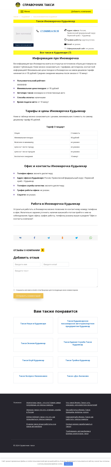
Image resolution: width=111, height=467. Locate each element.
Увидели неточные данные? (23, 45)
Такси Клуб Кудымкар (33, 360)
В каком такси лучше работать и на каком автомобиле (41, 425)
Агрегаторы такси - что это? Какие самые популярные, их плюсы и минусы (43, 403)
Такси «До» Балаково (78, 376)
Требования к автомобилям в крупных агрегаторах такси (78, 432)
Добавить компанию (81, 11)
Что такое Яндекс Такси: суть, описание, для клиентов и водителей (81, 403)
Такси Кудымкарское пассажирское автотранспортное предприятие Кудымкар (77, 323)
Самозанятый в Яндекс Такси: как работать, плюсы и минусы (79, 418)
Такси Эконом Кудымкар (33, 343)
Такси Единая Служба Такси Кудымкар (78, 343)
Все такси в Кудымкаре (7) (55, 52)
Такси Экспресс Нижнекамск (33, 376)
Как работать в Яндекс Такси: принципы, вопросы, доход (78, 411)
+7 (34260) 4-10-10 (49, 31)
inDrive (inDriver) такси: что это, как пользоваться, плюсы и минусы (40, 418)
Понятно (68, 464)
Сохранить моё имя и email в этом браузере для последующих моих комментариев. (47, 290)
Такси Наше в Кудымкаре (33, 323)
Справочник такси (38, 5)
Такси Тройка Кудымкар (78, 360)
